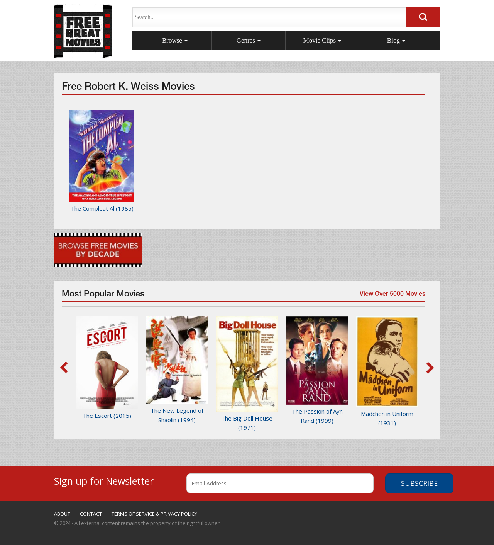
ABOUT (62, 513)
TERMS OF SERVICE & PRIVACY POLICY (154, 513)
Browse (175, 40)
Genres (249, 40)
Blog (396, 40)
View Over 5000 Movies (391, 297)
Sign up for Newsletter (104, 479)
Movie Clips (322, 40)
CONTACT (91, 513)
